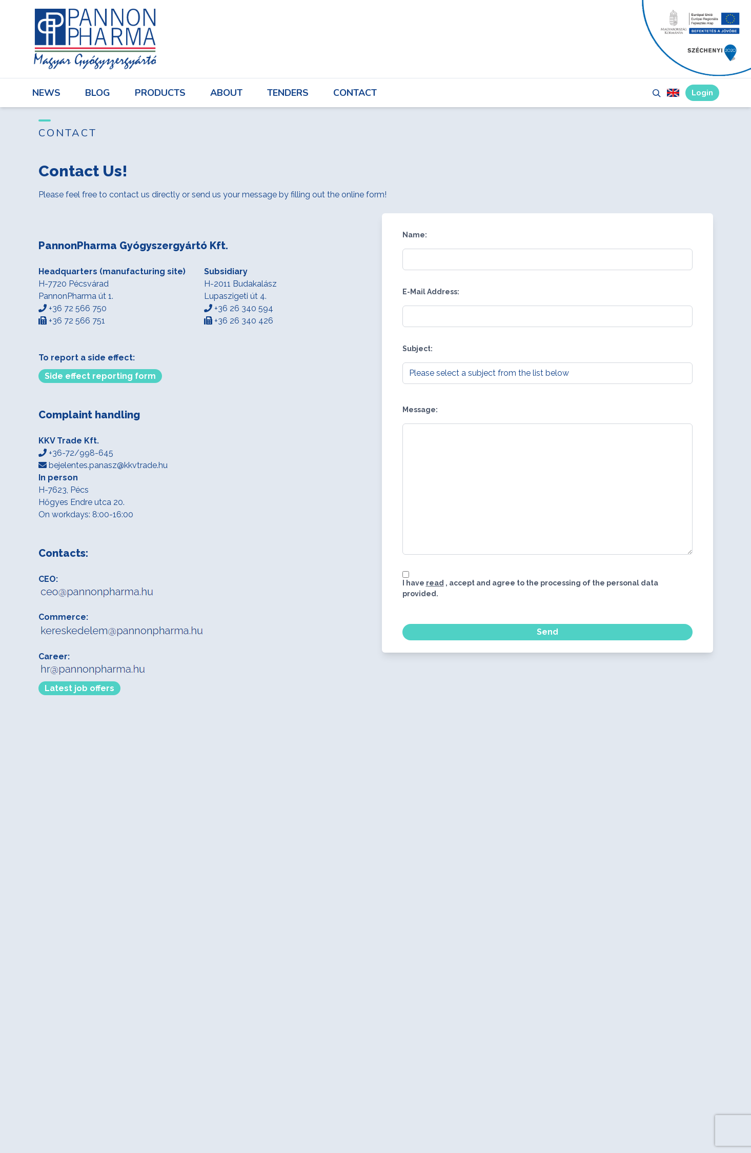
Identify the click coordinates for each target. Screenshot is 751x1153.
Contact (355, 93)
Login (702, 92)
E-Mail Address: (430, 292)
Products (160, 93)
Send (547, 632)
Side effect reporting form (100, 376)
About (226, 93)
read (435, 583)
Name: (414, 235)
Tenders (288, 93)
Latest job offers (79, 688)
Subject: (417, 349)
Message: (420, 410)
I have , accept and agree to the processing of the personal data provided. (530, 588)
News (46, 93)
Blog (97, 93)
